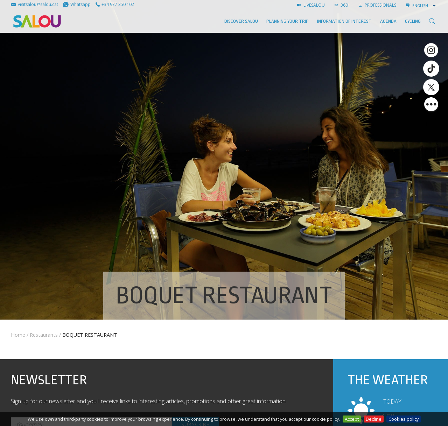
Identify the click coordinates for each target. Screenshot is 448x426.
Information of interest (344, 21)
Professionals (377, 5)
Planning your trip (287, 21)
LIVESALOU (311, 5)
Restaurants (44, 334)
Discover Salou (241, 21)
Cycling (413, 21)
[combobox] (424, 5)
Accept (352, 419)
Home (18, 334)
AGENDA (388, 21)
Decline (374, 419)
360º (342, 5)
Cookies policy (403, 419)
